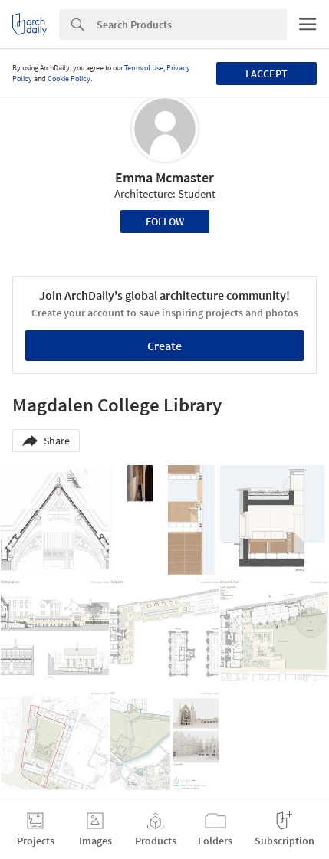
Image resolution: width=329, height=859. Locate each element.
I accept (266, 73)
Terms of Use (143, 68)
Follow (165, 221)
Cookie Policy (69, 79)
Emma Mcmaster (164, 177)
